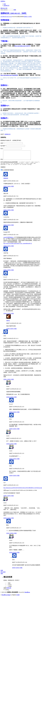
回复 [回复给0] (15, 535)
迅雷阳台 (3, 1)
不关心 (10, 586)
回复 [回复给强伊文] (15, 330)
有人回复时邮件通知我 (8, 172)
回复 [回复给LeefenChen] (12, 227)
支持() (5, 188)
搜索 (15, 9)
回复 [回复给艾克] (12, 381)
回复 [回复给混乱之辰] (12, 212)
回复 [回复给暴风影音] (12, 188)
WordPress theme (6, 597)
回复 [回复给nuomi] (15, 399)
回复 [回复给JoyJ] (12, 498)
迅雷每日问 (6, 5)
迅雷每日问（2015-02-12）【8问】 (14, 13)
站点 (2, 148)
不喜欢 (10, 588)
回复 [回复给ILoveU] (12, 315)
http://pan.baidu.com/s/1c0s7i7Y (22, 46)
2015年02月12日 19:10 (6, 16)
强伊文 (25, 16)
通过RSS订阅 (4, 8)
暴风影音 (5, 180)
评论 (30, 16)
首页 (4, 4)
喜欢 (9, 585)
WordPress (27, 594)
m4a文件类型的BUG (8, 239)
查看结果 (9, 590)
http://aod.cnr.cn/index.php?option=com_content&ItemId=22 (17, 245)
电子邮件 (3, 145)
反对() (9, 188)
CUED (17, 597)
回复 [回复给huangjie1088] (12, 248)
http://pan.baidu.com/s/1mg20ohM (9, 75)
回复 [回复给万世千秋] (12, 272)
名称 (2, 143)
